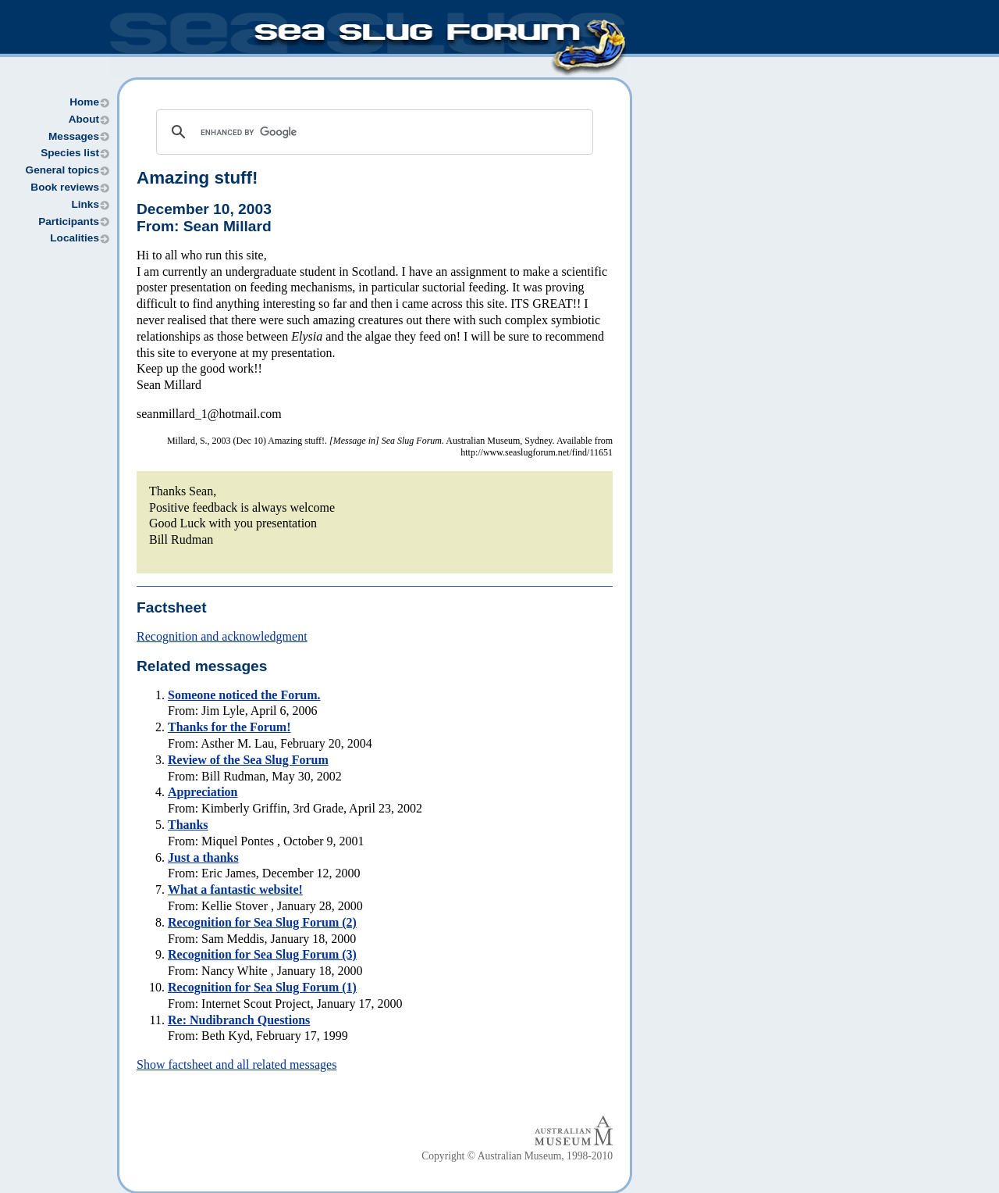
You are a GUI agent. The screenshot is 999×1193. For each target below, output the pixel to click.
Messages (73, 136)
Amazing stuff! (197, 178)
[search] (372, 132)
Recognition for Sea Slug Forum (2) (262, 922)
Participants (68, 221)
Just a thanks (203, 857)
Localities (74, 238)
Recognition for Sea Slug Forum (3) (262, 954)
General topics (62, 170)
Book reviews (64, 187)
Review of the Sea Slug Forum (248, 759)
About (84, 119)
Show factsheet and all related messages (236, 1064)
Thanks (188, 824)
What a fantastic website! (235, 889)
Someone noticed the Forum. (244, 695)
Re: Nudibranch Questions (239, 1020)
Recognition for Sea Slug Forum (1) (262, 987)
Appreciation (202, 791)
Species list (70, 153)
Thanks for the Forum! (229, 727)
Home (84, 102)
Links (85, 204)
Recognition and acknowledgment (222, 636)
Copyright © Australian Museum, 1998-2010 (517, 1156)
